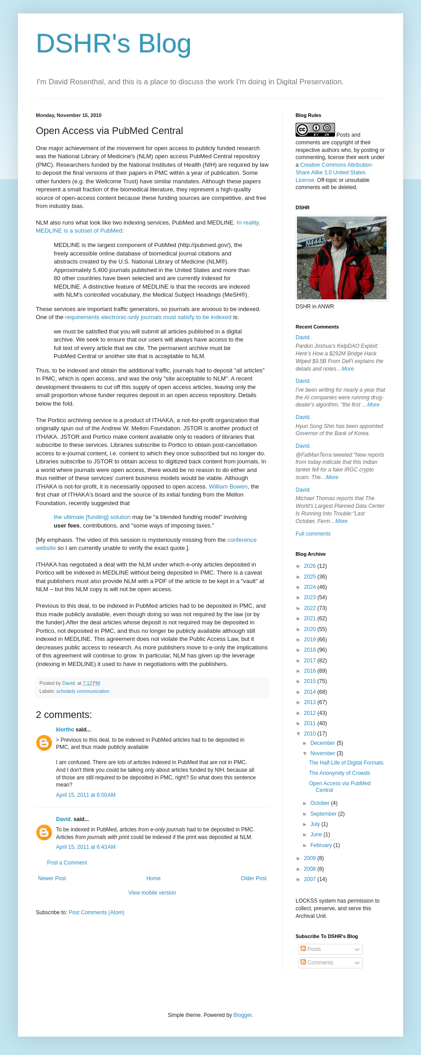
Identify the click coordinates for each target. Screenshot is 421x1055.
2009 (311, 858)
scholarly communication (82, 691)
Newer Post (52, 878)
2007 (311, 879)
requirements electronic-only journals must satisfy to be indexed (148, 317)
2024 (311, 587)
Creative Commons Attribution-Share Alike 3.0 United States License (334, 172)
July (316, 824)
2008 (311, 869)
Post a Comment (67, 863)
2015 (311, 681)
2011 (311, 723)
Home (153, 878)
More (348, 369)
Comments (317, 963)
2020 (311, 629)
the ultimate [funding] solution (92, 517)
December (323, 743)
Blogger (242, 1015)
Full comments (313, 534)
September (324, 814)
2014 (311, 692)
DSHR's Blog (114, 43)
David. (64, 819)
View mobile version (152, 893)
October (320, 803)
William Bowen (228, 486)
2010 (311, 734)
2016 (311, 671)
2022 (311, 608)
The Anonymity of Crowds (339, 773)
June (316, 834)
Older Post (253, 878)
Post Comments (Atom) (97, 912)
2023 (311, 597)
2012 (311, 713)
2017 (311, 660)
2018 (311, 650)
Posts (311, 949)
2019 (311, 639)
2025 (311, 577)
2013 (311, 702)
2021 (311, 618)
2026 (311, 566)
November (323, 753)
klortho (65, 729)
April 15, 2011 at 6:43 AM (86, 847)
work (363, 157)
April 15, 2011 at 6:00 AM (86, 795)
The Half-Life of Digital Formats (346, 763)
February (321, 845)
